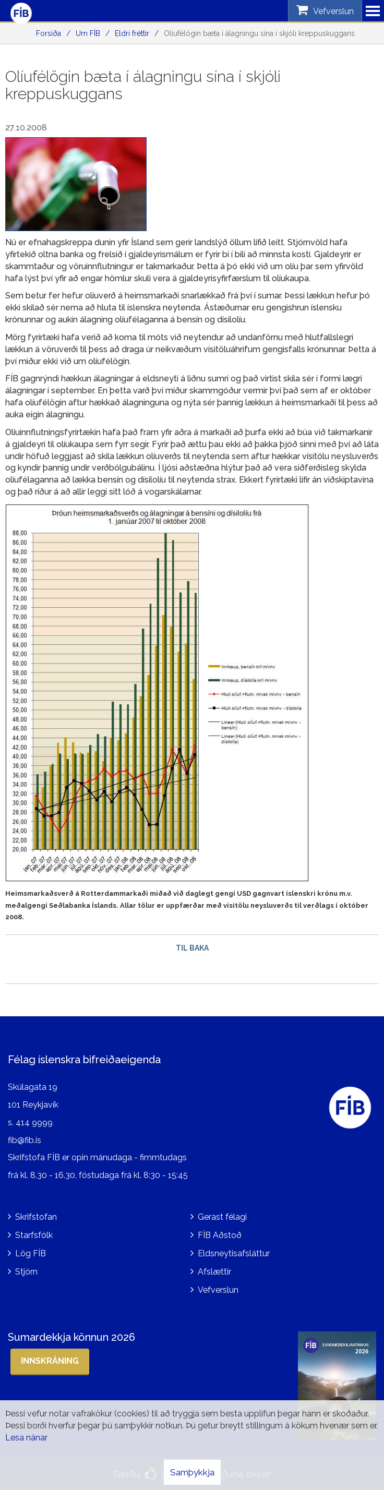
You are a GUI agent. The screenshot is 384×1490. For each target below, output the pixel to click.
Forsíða (48, 33)
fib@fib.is (24, 1140)
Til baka (192, 948)
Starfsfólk (34, 1235)
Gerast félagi (222, 1217)
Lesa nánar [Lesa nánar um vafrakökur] (26, 1438)
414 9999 (34, 1122)
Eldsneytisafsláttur (234, 1253)
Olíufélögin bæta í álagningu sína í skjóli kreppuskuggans (259, 33)
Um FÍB (88, 33)
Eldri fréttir (132, 33)
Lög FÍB (30, 1253)
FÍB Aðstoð (220, 1235)
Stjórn (26, 1272)
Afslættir (214, 1272)
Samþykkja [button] (192, 1472)
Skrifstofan (36, 1217)
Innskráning (50, 1361)
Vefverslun (218, 1290)
